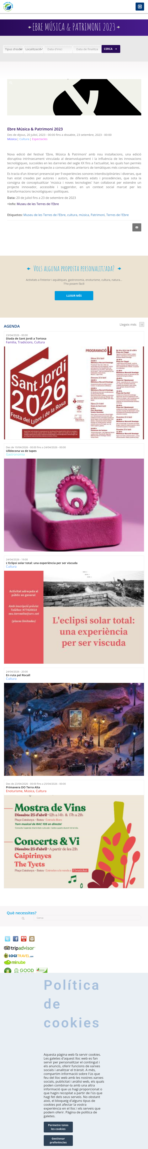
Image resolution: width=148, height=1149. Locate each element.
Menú (139, 7)
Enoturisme (14, 791)
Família (11, 342)
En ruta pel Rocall (18, 675)
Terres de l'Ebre (117, 215)
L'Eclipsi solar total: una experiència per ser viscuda (41, 563)
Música (29, 791)
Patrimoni (98, 215)
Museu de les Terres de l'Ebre (38, 204)
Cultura (39, 342)
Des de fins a (36, 447)
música (84, 215)
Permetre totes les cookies (58, 1127)
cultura (72, 215)
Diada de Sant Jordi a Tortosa (26, 338)
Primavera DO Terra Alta (23, 787)
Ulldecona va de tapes (21, 450)
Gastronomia (15, 454)
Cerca (108, 49)
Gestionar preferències (58, 1140)
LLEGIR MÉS (74, 295)
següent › (141, 324)
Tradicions (25, 342)
